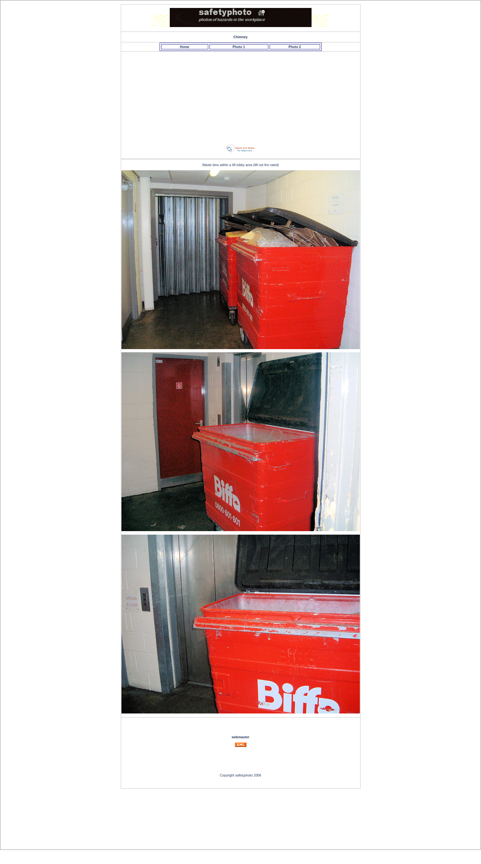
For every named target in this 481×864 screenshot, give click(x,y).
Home (184, 47)
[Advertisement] (241, 96)
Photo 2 (294, 47)
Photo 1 (238, 47)
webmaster (241, 737)
